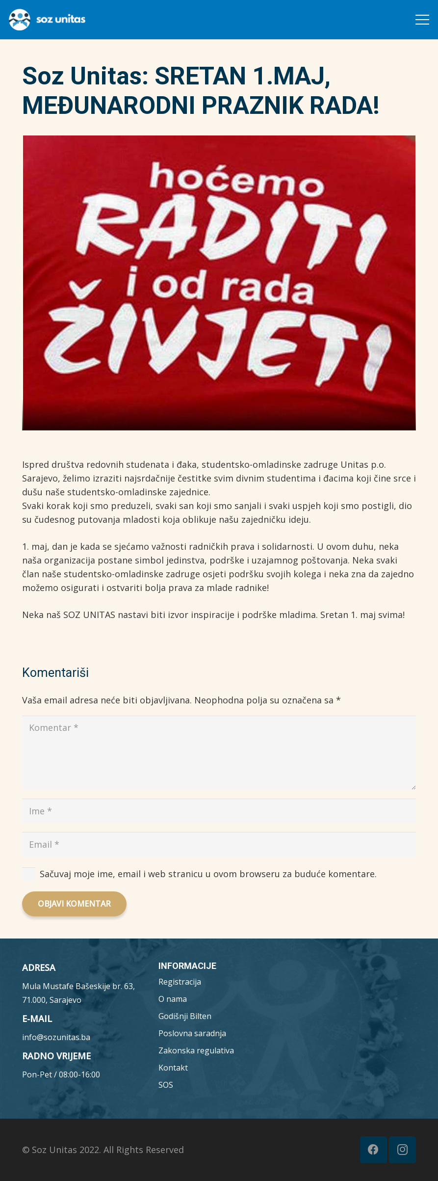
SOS (165, 1084)
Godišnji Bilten (184, 1016)
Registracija (179, 981)
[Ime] (219, 811)
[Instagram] (402, 1149)
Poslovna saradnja (192, 1033)
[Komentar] (219, 753)
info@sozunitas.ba (56, 1037)
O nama (172, 998)
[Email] (219, 844)
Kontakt (173, 1067)
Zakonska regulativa (196, 1050)
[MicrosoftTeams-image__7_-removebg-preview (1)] (47, 19)
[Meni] (423, 19)
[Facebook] (373, 1149)
